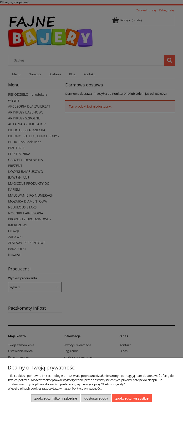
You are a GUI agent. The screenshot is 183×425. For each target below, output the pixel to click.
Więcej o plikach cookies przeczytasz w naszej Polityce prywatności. (55, 388)
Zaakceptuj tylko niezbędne (55, 398)
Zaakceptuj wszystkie (131, 398)
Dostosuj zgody (96, 398)
